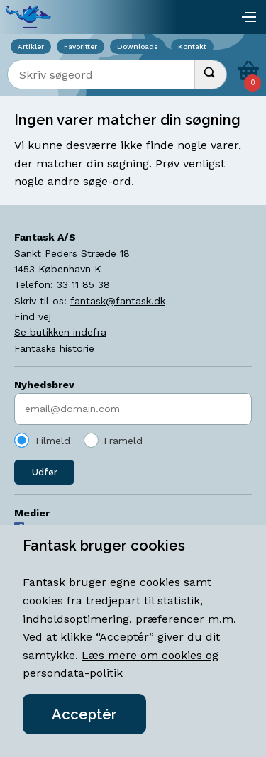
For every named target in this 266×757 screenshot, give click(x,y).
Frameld (123, 440)
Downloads (137, 46)
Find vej (32, 316)
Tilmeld (52, 440)
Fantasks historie (54, 348)
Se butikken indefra (60, 332)
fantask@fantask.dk (117, 300)
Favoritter (80, 46)
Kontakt (192, 46)
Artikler (31, 46)
